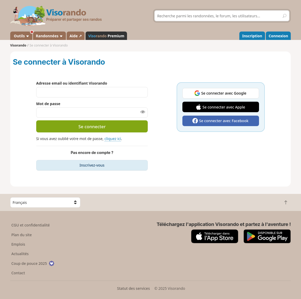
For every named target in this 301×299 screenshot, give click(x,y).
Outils (22, 35)
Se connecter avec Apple (224, 107)
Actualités (20, 253)
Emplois (18, 244)
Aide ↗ (76, 35)
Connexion (278, 35)
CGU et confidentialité (30, 225)
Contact (18, 272)
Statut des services (133, 288)
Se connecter (92, 126)
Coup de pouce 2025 (32, 263)
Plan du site (21, 234)
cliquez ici (112, 138)
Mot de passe (48, 103)
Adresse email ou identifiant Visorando (71, 83)
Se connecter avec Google (223, 93)
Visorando (18, 45)
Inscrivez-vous (92, 165)
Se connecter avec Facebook (224, 120)
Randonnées (49, 35)
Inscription (252, 35)
